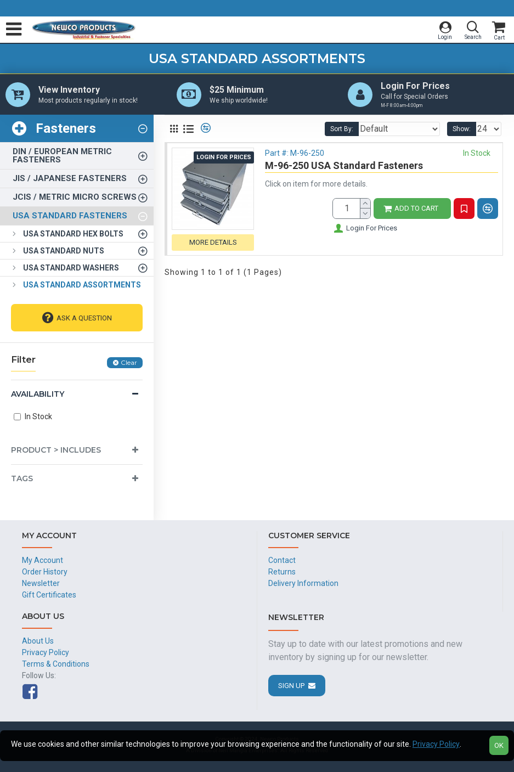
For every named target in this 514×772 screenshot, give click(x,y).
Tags (22, 479)
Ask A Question (84, 318)
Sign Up (291, 685)
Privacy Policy (436, 744)
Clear (129, 363)
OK (499, 745)
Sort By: (341, 129)
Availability (37, 394)
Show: (462, 129)
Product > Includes (56, 450)
